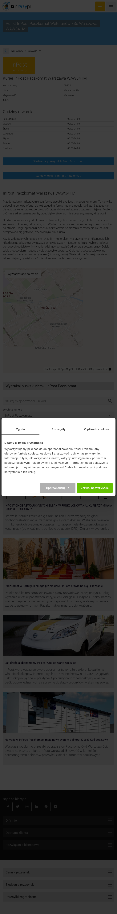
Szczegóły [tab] (58, 429)
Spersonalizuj (57, 488)
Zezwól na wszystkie (95, 488)
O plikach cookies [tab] (96, 429)
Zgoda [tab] (20, 429)
